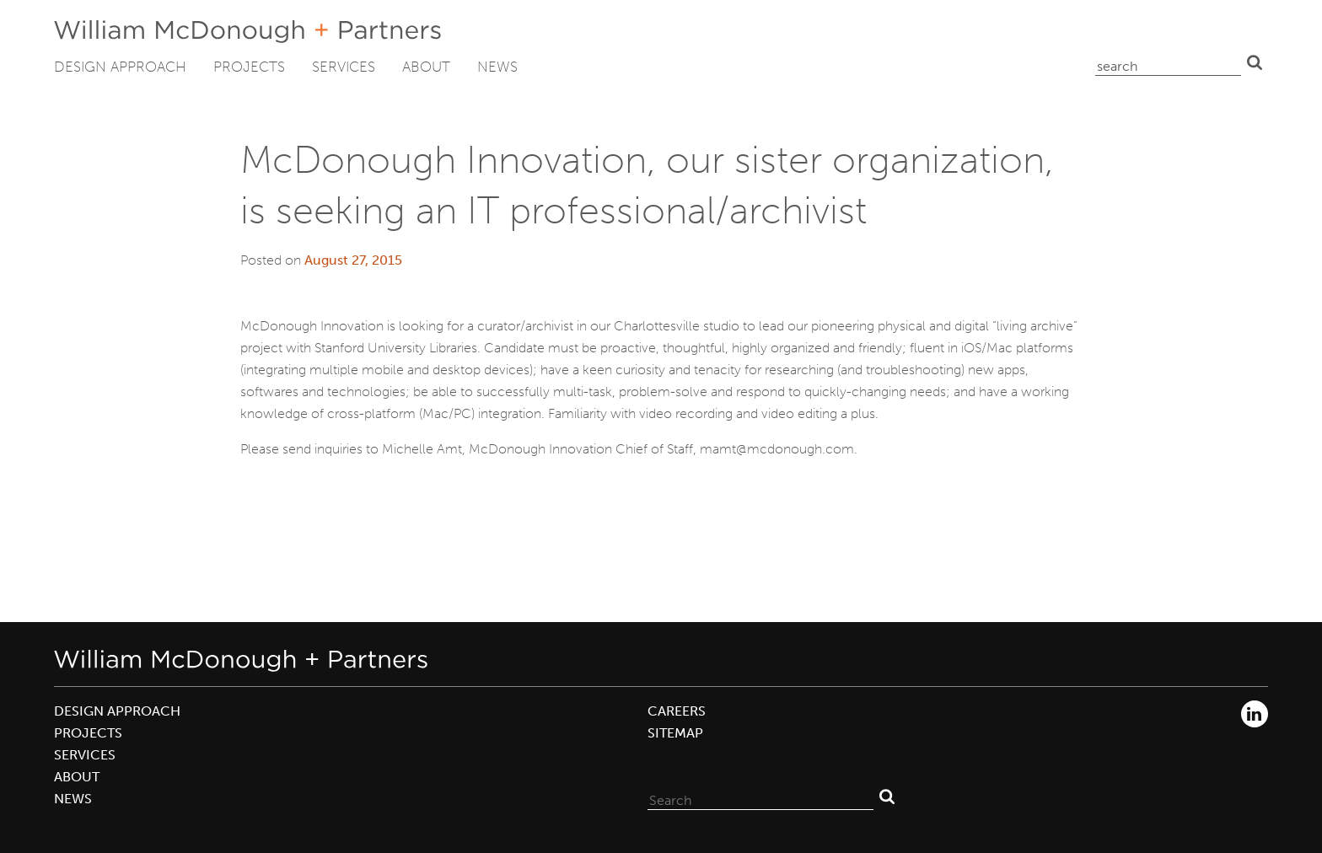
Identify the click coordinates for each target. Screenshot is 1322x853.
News (497, 66)
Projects (249, 66)
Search (1254, 62)
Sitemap (675, 733)
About (426, 66)
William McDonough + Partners (247, 31)
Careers (677, 711)
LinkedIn (1254, 713)
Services (343, 66)
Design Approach (120, 66)
